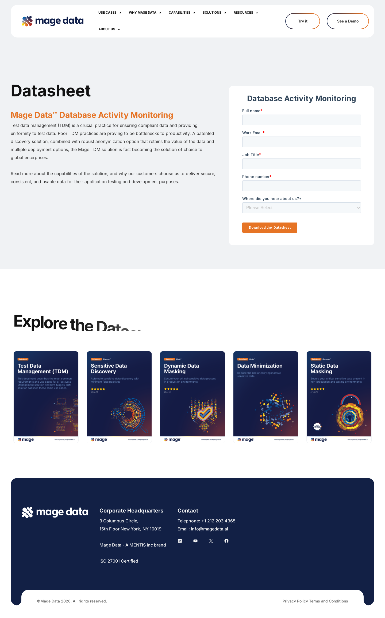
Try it (302, 21)
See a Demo (348, 21)
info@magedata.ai (209, 529)
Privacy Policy (295, 601)
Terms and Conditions (328, 601)
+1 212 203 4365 (218, 520)
